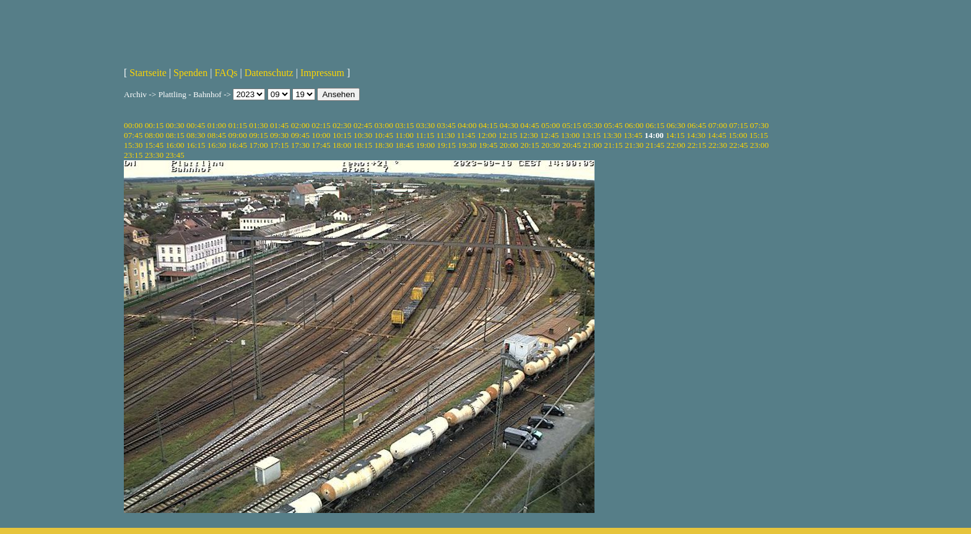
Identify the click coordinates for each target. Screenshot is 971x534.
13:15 (591, 135)
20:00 (509, 145)
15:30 (133, 145)
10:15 (342, 135)
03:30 (425, 125)
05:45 (613, 125)
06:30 (675, 125)
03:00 (383, 125)
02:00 (300, 125)
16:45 (238, 145)
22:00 (675, 145)
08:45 (216, 135)
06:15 (655, 125)
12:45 (549, 135)
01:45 (279, 125)
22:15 (696, 145)
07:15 (738, 125)
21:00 (592, 145)
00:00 (133, 125)
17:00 (258, 145)
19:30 (467, 145)
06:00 (634, 125)
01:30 (258, 125)
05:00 (550, 125)
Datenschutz (269, 72)
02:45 (363, 125)
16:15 (195, 145)
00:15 (154, 125)
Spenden (190, 72)
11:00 (404, 135)
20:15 (529, 145)
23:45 (174, 155)
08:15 (174, 135)
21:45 (655, 145)
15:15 (758, 135)
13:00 (570, 135)
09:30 (279, 135)
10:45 (383, 135)
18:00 (342, 145)
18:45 (404, 145)
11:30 (446, 135)
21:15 (613, 145)
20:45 (571, 145)
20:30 (550, 145)
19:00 (425, 145)
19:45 (488, 145)
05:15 (571, 125)
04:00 (467, 125)
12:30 (528, 135)
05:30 (592, 125)
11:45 (466, 135)
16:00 (174, 145)
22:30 (717, 145)
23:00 (759, 145)
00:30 (174, 125)
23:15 (133, 155)
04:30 (509, 125)
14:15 (675, 135)
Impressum (322, 72)
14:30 (696, 135)
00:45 (195, 125)
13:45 (633, 135)
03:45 (446, 125)
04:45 (529, 125)
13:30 (612, 135)
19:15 (446, 145)
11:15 (425, 135)
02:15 (320, 125)
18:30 (383, 145)
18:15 (363, 145)
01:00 (216, 125)
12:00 (486, 135)
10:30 (363, 135)
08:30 (195, 135)
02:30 (342, 125)
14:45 (717, 135)
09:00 (238, 135)
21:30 (634, 145)
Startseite (148, 72)
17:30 (300, 145)
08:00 (154, 135)
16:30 (216, 145)
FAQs (225, 72)
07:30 (759, 125)
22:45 (738, 145)
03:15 (404, 125)
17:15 (279, 145)
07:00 (717, 125)
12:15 (508, 135)
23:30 (154, 155)
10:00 (320, 135)
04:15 (488, 125)
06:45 (696, 125)
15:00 (737, 135)
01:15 (238, 125)
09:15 (258, 135)
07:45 (133, 135)
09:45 (300, 135)
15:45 (154, 145)
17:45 (320, 145)
